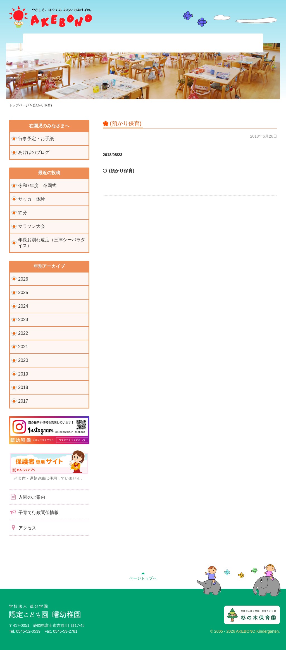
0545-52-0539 (28, 631)
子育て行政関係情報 (34, 512)
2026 (23, 279)
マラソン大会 (31, 226)
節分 (22, 212)
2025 (23, 292)
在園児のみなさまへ (113, 43)
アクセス (22, 527)
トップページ (19, 105)
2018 (23, 387)
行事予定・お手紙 (36, 138)
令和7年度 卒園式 (37, 185)
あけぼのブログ (33, 152)
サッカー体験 (31, 199)
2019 (23, 374)
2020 (23, 360)
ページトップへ (143, 575)
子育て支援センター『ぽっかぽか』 (232, 43)
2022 (23, 333)
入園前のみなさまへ (173, 43)
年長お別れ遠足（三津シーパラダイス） (51, 242)
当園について (53, 43)
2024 (23, 306)
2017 (23, 401)
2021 (23, 346)
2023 (23, 319)
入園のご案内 (27, 497)
